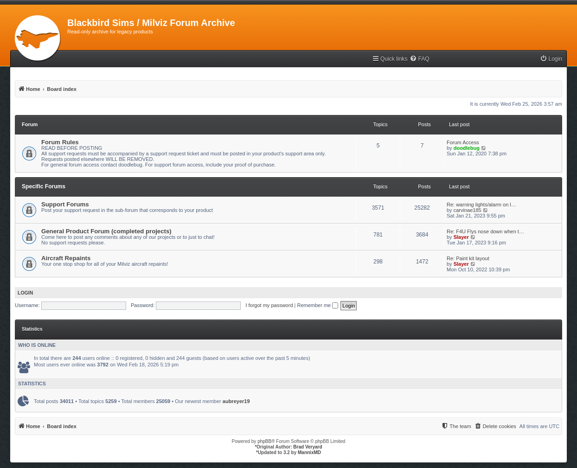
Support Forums (65, 204)
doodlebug (467, 148)
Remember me (317, 305)
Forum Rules (60, 142)
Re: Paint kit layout (468, 258)
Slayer (461, 237)
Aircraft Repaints (65, 258)
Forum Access (463, 142)
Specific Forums (43, 186)
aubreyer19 (236, 401)
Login (25, 292)
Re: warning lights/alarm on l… (481, 204)
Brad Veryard (307, 446)
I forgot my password (269, 305)
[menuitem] (419, 59)
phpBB (264, 441)
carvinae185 (467, 210)
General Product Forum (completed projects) (106, 231)
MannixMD (309, 452)
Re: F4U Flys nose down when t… (485, 231)
